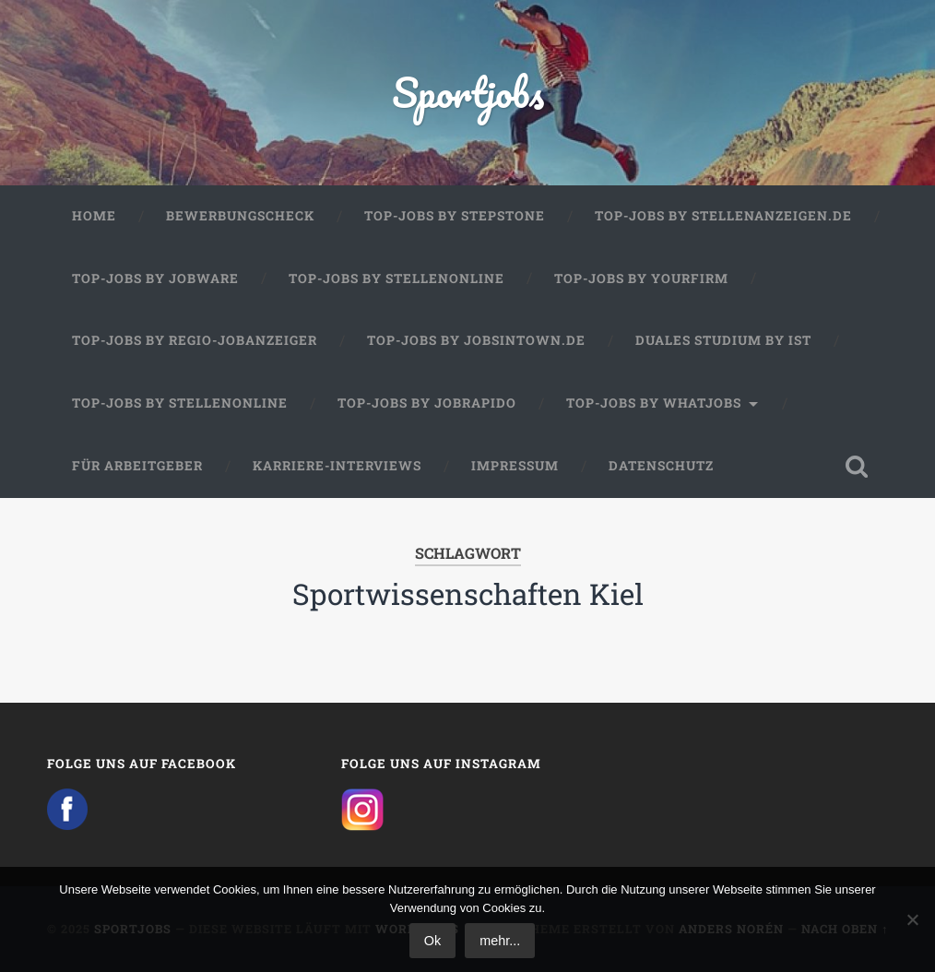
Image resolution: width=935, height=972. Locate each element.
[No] (912, 919)
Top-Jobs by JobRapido (426, 403)
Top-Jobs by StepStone (454, 215)
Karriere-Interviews (337, 465)
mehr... (499, 940)
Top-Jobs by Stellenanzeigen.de (723, 215)
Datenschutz (661, 465)
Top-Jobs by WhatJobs (653, 403)
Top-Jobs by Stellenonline (396, 278)
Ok (432, 940)
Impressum (515, 465)
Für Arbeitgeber (137, 465)
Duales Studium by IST (723, 340)
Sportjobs (468, 91)
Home (94, 215)
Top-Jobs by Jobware (155, 278)
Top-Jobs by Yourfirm (641, 278)
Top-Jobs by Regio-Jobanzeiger (194, 340)
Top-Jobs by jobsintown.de (476, 340)
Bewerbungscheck (240, 215)
